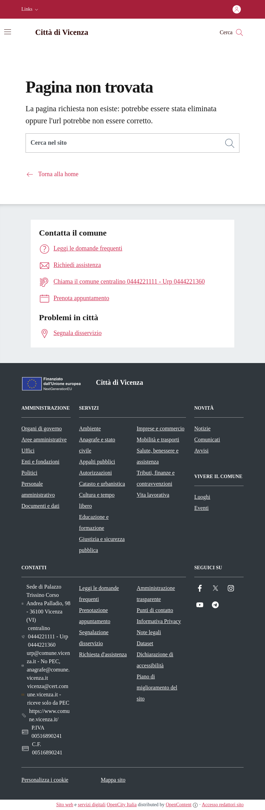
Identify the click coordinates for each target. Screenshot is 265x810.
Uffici (28, 451)
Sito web (64, 804)
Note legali (149, 632)
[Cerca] (230, 143)
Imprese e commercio (161, 428)
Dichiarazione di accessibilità (155, 659)
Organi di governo (41, 428)
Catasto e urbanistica (102, 484)
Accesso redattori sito (223, 804)
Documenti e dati (40, 506)
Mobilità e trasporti (158, 439)
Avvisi (201, 451)
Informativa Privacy (159, 621)
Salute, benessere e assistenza (157, 456)
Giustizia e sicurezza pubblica (102, 544)
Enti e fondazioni (40, 462)
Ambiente (90, 428)
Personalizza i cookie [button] (44, 780)
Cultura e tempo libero (97, 500)
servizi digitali (91, 804)
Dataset (145, 643)
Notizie (202, 428)
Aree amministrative (44, 439)
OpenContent (179, 804)
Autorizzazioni (95, 473)
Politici (29, 473)
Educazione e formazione (94, 522)
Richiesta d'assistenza (103, 654)
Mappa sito (113, 780)
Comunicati (207, 439)
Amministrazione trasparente (156, 593)
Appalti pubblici (97, 462)
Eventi (201, 508)
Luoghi (202, 497)
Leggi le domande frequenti (99, 593)
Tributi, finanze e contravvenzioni (156, 478)
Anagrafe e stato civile (97, 445)
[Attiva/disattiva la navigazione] (7, 32)
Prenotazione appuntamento (94, 615)
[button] (30, 9)
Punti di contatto (155, 610)
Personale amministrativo (38, 489)
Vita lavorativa (153, 495)
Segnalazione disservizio (93, 637)
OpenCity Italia (122, 804)
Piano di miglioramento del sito (157, 688)
